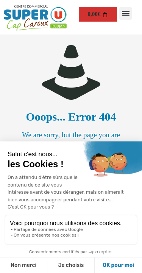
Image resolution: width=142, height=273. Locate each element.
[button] (125, 13)
